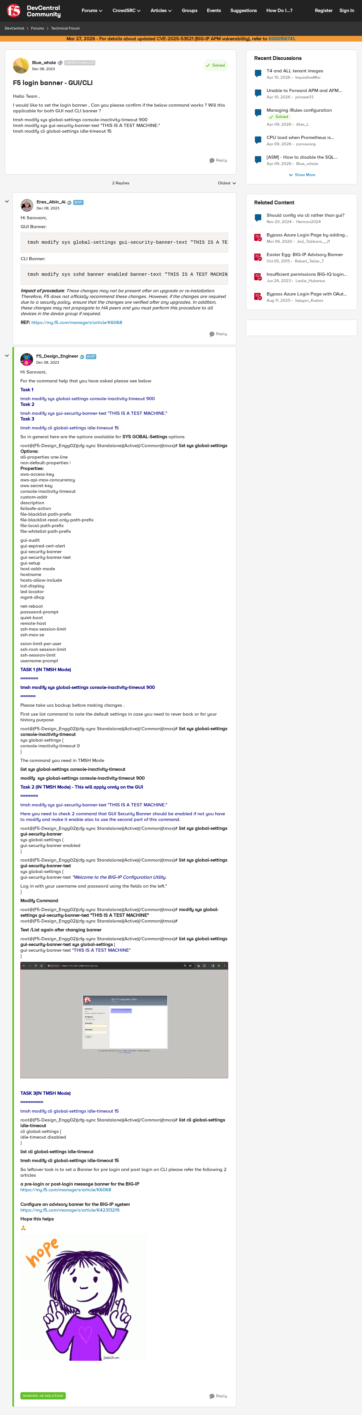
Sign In (346, 10)
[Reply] (218, 160)
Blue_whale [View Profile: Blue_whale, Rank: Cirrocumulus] (44, 62)
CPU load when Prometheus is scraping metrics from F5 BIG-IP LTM (305, 137)
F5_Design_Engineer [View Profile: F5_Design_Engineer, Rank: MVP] (57, 356)
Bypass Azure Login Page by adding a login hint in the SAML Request (306, 235)
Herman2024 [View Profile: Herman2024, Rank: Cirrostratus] (308, 222)
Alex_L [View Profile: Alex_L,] (302, 124)
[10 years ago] (278, 261)
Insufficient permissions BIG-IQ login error (305, 274)
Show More (301, 175)
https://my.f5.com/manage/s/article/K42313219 (70, 1210)
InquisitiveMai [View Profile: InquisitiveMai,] (307, 77)
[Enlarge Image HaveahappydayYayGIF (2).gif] (83, 1297)
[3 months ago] (278, 77)
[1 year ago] (279, 222)
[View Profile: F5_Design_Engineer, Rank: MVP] (26, 359)
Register (323, 10)
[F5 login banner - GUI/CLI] (48, 208)
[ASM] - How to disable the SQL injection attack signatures (300, 157)
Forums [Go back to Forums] (37, 28)
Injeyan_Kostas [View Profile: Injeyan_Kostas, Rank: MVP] (309, 300)
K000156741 (281, 39)
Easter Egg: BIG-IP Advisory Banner (305, 254)
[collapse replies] (7, 201)
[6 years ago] (279, 241)
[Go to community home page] (34, 10)
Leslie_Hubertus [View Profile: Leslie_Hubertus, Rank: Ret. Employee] (310, 281)
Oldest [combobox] (227, 183)
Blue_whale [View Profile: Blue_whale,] (307, 164)
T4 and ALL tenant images (295, 71)
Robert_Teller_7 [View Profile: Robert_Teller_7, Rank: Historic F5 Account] (309, 261)
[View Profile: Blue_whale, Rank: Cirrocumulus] (21, 66)
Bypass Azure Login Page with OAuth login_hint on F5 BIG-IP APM (306, 294)
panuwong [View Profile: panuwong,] (306, 144)
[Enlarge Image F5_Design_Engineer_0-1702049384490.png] (124, 1020)
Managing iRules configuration (299, 110)
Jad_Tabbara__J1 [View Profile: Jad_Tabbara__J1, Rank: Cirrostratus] (313, 241)
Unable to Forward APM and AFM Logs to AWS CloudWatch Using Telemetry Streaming (302, 90)
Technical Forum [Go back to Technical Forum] (65, 28)
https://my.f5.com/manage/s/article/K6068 (76, 322)
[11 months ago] (278, 300)
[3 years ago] (279, 281)
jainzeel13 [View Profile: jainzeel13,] (304, 97)
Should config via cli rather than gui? (306, 215)
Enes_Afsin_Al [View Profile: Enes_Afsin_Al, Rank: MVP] (51, 202)
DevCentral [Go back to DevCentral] (14, 28)
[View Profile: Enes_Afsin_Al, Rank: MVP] (27, 205)
